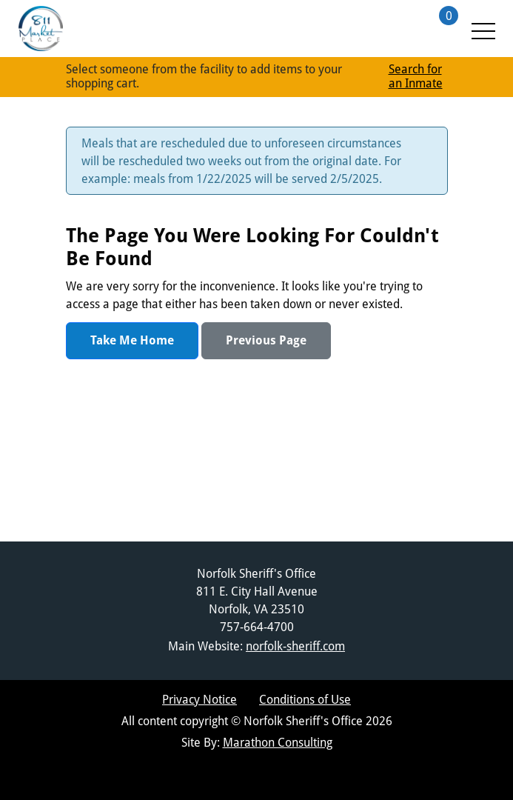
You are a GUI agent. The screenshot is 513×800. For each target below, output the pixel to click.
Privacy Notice (199, 700)
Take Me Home (132, 340)
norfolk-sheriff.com (295, 646)
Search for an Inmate (416, 76)
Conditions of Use (305, 700)
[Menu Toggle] (482, 28)
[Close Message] (426, 144)
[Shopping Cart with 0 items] (432, 29)
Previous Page (266, 340)
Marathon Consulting (277, 743)
